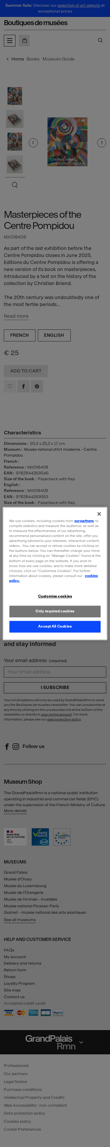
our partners (84, 521)
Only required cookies (55, 611)
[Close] (99, 513)
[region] (55, 573)
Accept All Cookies (55, 626)
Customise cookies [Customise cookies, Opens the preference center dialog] (55, 596)
